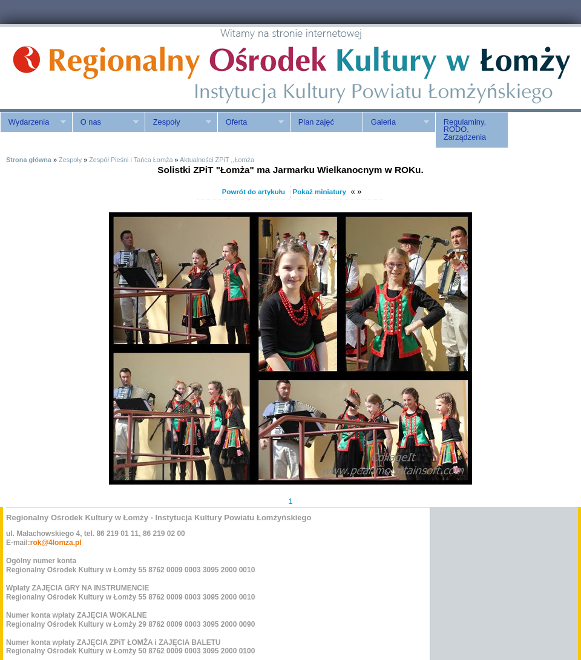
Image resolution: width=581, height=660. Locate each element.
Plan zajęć (316, 121)
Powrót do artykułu (253, 191)
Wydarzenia (33, 122)
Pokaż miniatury (319, 191)
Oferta (250, 122)
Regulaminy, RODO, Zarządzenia (465, 129)
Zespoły (178, 122)
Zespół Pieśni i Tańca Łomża (130, 159)
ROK (103, 68)
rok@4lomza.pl (56, 542)
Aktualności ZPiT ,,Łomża (217, 159)
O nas (105, 122)
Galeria (396, 122)
